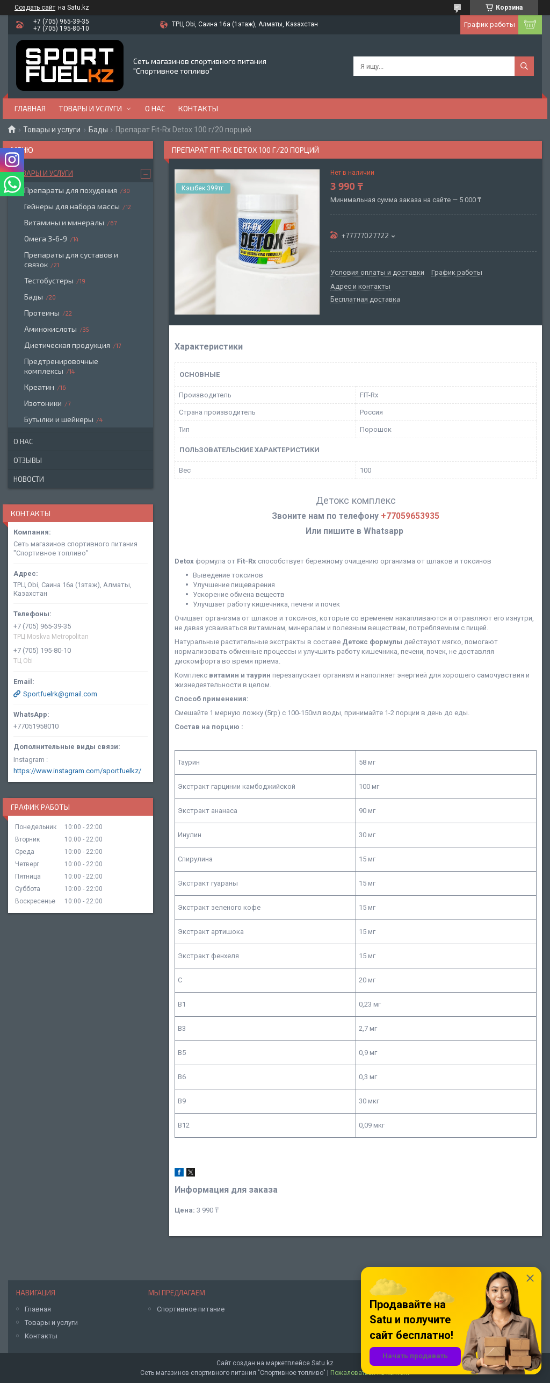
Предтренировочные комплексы (61, 366)
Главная (30, 108)
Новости (28, 479)
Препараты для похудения (70, 190)
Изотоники (43, 403)
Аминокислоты (50, 328)
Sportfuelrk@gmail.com (60, 694)
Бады (98, 129)
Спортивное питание (191, 1309)
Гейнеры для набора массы (72, 206)
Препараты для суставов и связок (71, 259)
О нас (155, 108)
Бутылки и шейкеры (58, 419)
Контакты (198, 108)
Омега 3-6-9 (45, 238)
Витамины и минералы (64, 222)
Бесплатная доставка (365, 299)
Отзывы (27, 460)
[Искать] (524, 66)
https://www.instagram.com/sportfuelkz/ (77, 771)
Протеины (42, 312)
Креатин (39, 386)
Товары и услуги (90, 108)
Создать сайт (35, 7)
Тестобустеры (49, 280)
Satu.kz (323, 1363)
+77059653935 (410, 516)
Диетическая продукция (67, 345)
